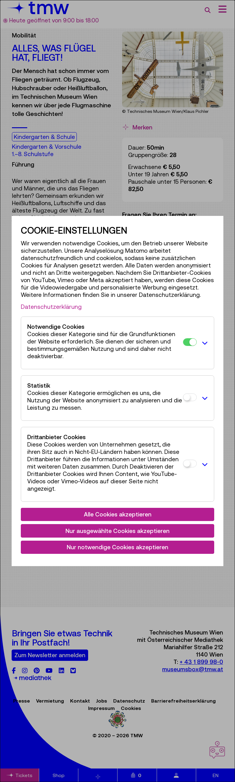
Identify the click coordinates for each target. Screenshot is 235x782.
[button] (203, 343)
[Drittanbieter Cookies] (190, 463)
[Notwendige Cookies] (190, 342)
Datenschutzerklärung (51, 306)
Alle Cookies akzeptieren (117, 514)
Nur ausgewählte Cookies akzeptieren (117, 530)
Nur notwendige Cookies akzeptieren (117, 547)
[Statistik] (190, 397)
